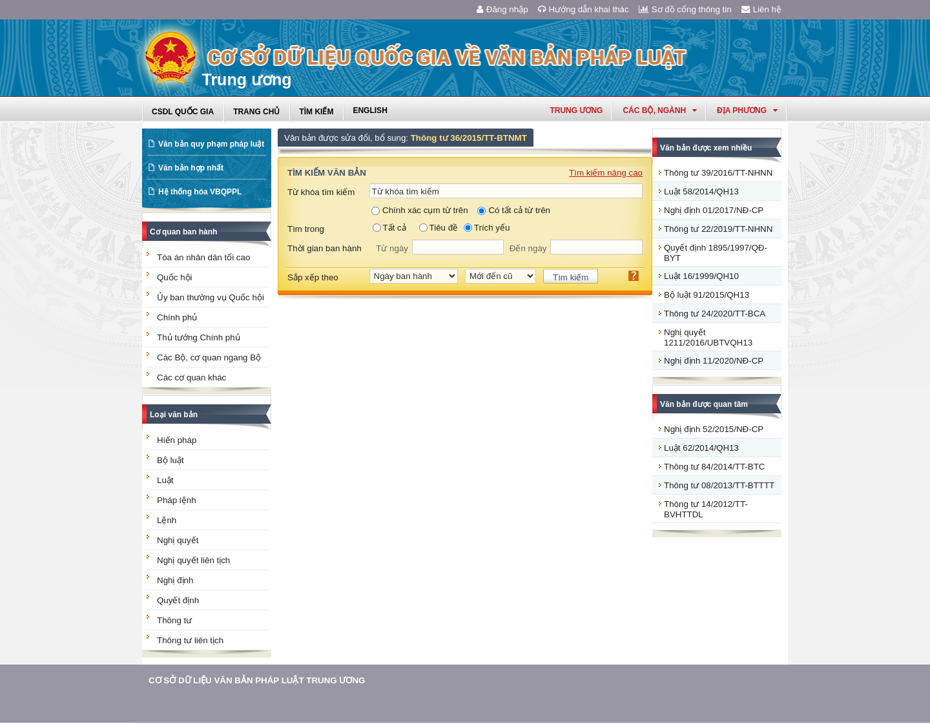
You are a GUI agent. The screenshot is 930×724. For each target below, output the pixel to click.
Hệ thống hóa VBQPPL (200, 191)
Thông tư (174, 620)
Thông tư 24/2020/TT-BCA (714, 313)
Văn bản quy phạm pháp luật (211, 144)
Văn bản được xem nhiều (706, 147)
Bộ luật (170, 460)
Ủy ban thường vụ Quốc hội (210, 297)
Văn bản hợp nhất (190, 167)
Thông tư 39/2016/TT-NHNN (718, 173)
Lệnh (166, 520)
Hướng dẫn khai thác (583, 9)
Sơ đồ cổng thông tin (685, 9)
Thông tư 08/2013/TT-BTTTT (719, 485)
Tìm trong (305, 229)
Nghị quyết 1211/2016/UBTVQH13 (708, 337)
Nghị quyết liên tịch (193, 560)
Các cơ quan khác (191, 377)
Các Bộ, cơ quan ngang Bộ (209, 357)
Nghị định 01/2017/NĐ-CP (713, 210)
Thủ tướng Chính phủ (198, 337)
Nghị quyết (177, 540)
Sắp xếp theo (312, 277)
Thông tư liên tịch (190, 640)
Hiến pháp (176, 440)
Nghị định (175, 580)
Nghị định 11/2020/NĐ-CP (713, 361)
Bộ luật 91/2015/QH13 (706, 295)
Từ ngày (392, 248)
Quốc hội (174, 277)
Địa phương (747, 110)
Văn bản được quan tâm (704, 404)
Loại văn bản (174, 414)
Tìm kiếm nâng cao (606, 173)
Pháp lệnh (176, 500)
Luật (165, 480)
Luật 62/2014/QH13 (701, 448)
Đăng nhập (502, 9)
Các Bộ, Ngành (660, 110)
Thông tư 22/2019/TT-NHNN (718, 229)
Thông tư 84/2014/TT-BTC (714, 466)
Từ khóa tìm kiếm (321, 192)
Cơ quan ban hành (183, 231)
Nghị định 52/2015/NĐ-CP (713, 429)
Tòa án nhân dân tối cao (203, 257)
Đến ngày (528, 248)
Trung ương (576, 110)
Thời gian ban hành (324, 248)
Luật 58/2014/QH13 (701, 191)
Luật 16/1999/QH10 (701, 276)
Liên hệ (761, 9)
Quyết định (178, 600)
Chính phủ (177, 317)
